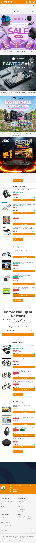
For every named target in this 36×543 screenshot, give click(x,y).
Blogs (2, 506)
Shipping (3, 527)
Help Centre (4, 519)
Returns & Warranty (6, 525)
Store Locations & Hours (7, 501)
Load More (18, 180)
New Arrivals (21, 506)
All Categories (21, 509)
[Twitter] (25, 519)
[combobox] (18, 5)
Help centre (15, 489)
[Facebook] (20, 519)
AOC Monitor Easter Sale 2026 (18, 175)
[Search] (33, 6)
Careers (3, 503)
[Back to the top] (33, 530)
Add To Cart (24, 199)
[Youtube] (29, 519)
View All (33, 11)
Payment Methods (5, 522)
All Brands (20, 511)
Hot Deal (20, 503)
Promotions (21, 501)
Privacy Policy (23, 540)
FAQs (2, 517)
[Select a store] (26, 2)
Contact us (14, 491)
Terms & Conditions (14, 540)
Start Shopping (18, 335)
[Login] (29, 2)
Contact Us (4, 530)
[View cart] (33, 2)
